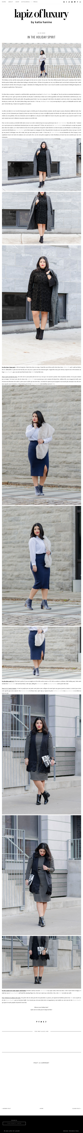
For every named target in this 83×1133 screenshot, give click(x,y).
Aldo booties (43, 990)
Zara (78, 41)
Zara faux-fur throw (52, 683)
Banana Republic (8, 372)
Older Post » (76, 1109)
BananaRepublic (9, 41)
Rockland (71, 41)
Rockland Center (46, 94)
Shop (17, 2)
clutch (60, 993)
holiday (42, 41)
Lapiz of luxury (14, 1131)
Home (4, 2)
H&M (32, 372)
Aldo (71, 997)
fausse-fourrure (69, 691)
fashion (35, 41)
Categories (25, 2)
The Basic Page (74, 1131)
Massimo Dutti (52, 41)
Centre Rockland (23, 41)
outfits (63, 41)
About (10, 2)
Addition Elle (66, 367)
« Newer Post (6, 1109)
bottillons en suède (57, 691)
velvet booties (40, 683)
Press (35, 2)
